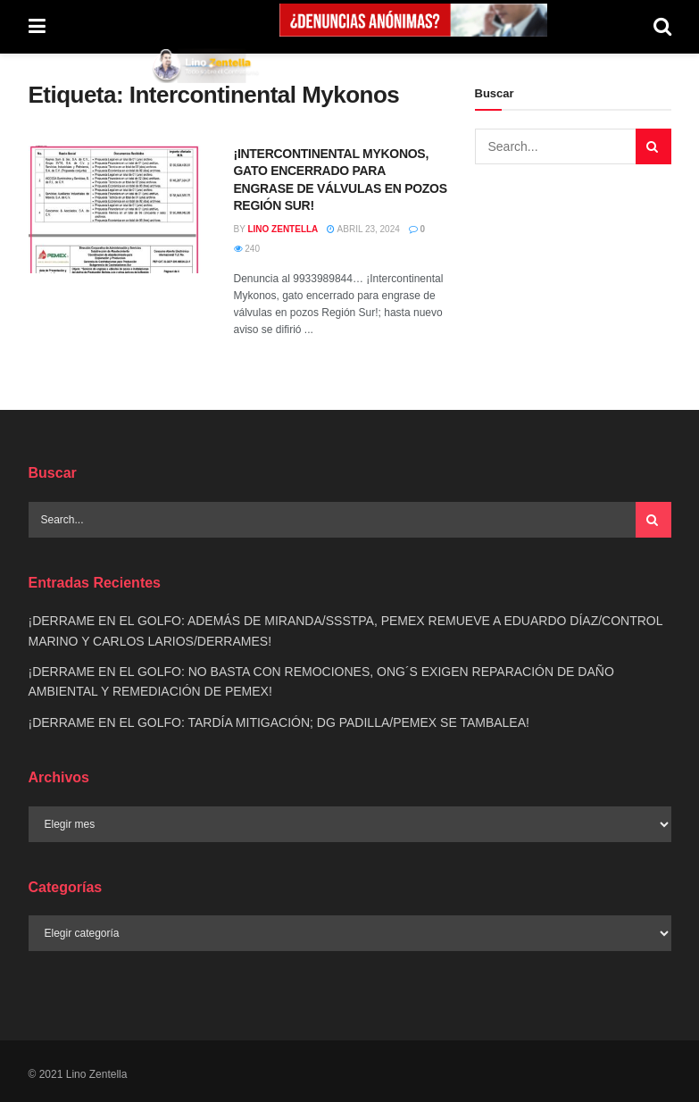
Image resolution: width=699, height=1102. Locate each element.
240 (247, 249)
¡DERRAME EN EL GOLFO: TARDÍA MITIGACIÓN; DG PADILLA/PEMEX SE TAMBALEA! (279, 722)
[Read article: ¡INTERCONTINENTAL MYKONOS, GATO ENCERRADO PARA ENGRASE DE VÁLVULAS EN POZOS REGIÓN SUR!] (118, 209)
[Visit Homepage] (206, 65)
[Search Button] (662, 27)
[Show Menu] (37, 27)
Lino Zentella (282, 229)
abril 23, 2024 (363, 229)
